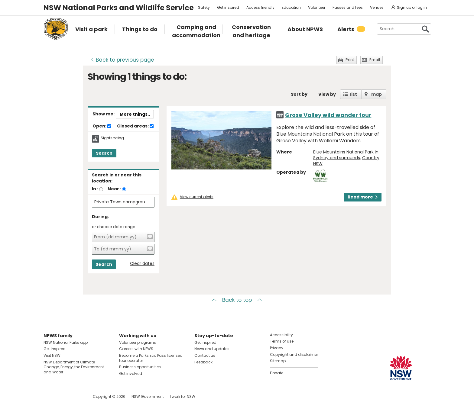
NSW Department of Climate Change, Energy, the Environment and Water (74, 367)
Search (104, 153)
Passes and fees (348, 7)
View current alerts (196, 197)
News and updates (211, 348)
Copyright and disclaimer (294, 354)
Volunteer (316, 7)
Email (374, 60)
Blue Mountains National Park (343, 152)
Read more (363, 197)
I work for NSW (182, 396)
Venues (377, 7)
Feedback (203, 362)
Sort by (299, 94)
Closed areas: (135, 126)
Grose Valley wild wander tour (328, 115)
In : (95, 189)
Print (350, 60)
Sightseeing (112, 138)
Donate (276, 372)
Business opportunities (140, 366)
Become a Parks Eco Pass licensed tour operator (151, 358)
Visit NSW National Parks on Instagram (62, 396)
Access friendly (260, 7)
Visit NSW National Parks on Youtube (75, 396)
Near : (114, 189)
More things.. (135, 114)
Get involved (130, 373)
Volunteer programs (137, 342)
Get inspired (228, 7)
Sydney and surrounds (336, 158)
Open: (102, 126)
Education (291, 7)
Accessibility (281, 334)
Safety (204, 7)
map (376, 94)
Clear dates (142, 263)
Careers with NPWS (136, 348)
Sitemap (278, 360)
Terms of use (282, 341)
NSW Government (147, 396)
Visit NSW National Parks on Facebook (49, 396)
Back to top (237, 300)
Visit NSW (52, 355)
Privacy (276, 347)
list (353, 94)
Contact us (204, 355)
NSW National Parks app (66, 342)
